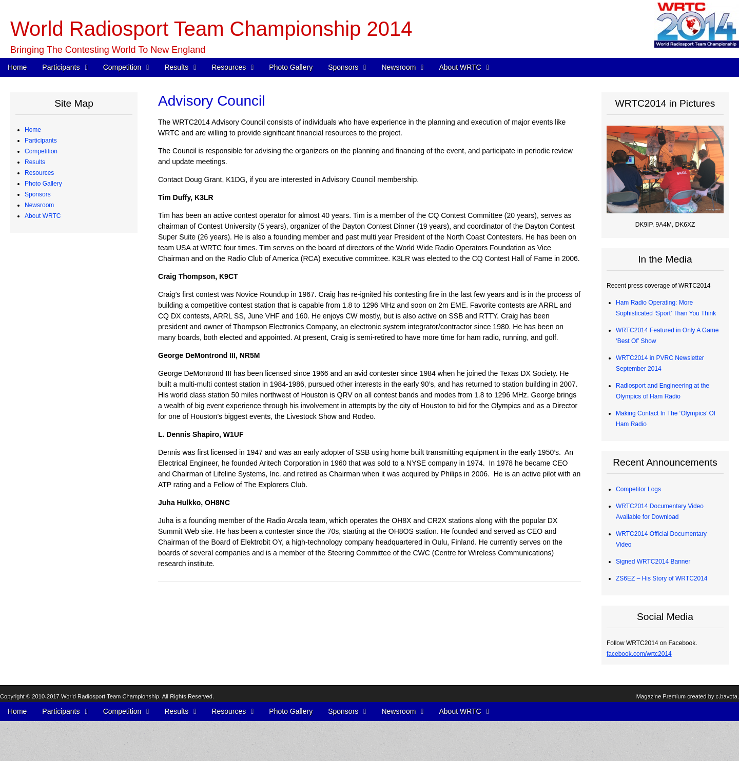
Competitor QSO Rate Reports (74, 399)
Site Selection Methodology (69, 302)
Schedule (45, 248)
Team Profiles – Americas (67, 162)
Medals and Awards (59, 334)
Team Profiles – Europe (64, 172)
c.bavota (726, 749)
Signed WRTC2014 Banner (653, 561)
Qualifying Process (58, 226)
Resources (228, 67)
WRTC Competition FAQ (65, 269)
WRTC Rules (50, 259)
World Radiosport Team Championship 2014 (211, 28)
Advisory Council (55, 517)
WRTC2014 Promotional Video (74, 635)
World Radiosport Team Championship (110, 749)
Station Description (58, 280)
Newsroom (398, 67)
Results (176, 67)
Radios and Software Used (69, 377)
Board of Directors (57, 679)
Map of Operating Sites (63, 291)
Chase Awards (52, 355)
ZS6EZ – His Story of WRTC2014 (662, 578)
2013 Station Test (56, 452)
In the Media (49, 603)
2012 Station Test (56, 463)
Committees (48, 689)
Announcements (54, 592)
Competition (122, 67)
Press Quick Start (56, 571)
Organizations (51, 506)
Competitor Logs (54, 388)
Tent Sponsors (52, 549)
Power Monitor (52, 431)
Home (17, 67)
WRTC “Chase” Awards (64, 312)
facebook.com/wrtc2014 (639, 653)
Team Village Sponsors (63, 539)
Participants (61, 67)
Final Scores (49, 345)
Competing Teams (57, 151)
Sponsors (343, 67)
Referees (44, 205)
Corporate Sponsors (59, 495)
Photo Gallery (291, 67)
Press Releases (53, 582)
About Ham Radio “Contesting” (74, 657)
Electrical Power (54, 420)
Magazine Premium (661, 749)
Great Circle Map (55, 442)
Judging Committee (58, 215)
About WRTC (460, 67)
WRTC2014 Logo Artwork (67, 646)
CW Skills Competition (62, 366)
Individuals (47, 528)
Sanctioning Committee (64, 700)
